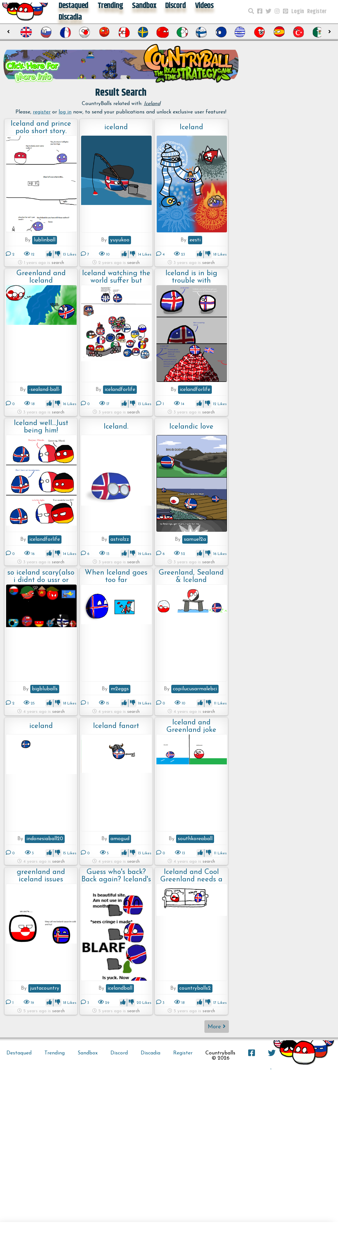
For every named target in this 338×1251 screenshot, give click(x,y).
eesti (195, 240)
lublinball (44, 240)
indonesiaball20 (44, 838)
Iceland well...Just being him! (41, 427)
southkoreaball (195, 838)
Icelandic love (191, 427)
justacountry (44, 988)
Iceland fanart (116, 726)
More (217, 1026)
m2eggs (120, 689)
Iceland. (116, 427)
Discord (119, 1053)
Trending (54, 1053)
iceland (116, 127)
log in (65, 112)
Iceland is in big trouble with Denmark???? (191, 277)
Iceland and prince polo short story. (41, 127)
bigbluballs (45, 689)
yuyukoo (119, 240)
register (42, 112)
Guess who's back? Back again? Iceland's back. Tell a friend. (116, 875)
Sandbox (88, 1053)
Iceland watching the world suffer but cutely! (116, 277)
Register (317, 11)
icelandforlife (120, 389)
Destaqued (19, 1053)
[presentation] (8, 32)
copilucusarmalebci (195, 689)
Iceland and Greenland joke (191, 726)
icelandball (120, 988)
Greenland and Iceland (41, 277)
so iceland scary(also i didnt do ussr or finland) (40, 576)
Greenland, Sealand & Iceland (191, 576)
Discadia (70, 17)
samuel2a (195, 539)
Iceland (191, 127)
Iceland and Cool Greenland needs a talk (191, 875)
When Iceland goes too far (116, 576)
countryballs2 (195, 988)
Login (297, 11)
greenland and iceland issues (41, 875)
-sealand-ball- (44, 389)
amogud (119, 838)
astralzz (119, 539)
